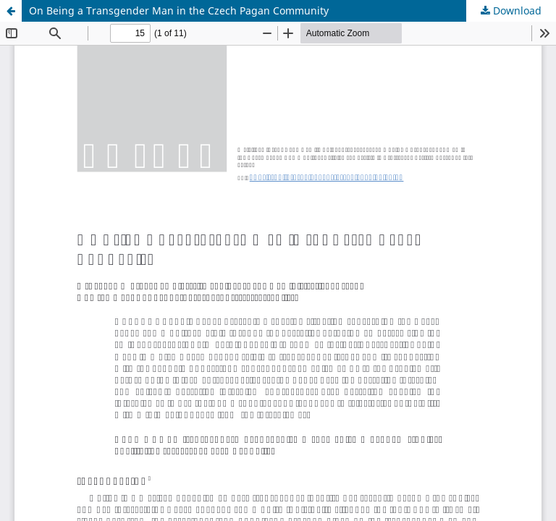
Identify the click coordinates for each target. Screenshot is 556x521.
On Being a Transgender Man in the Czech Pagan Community (179, 10)
